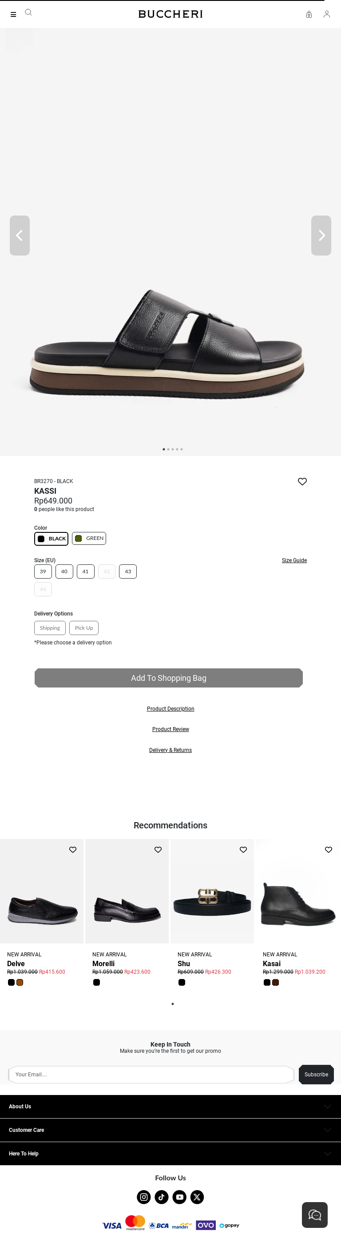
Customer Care (26, 1130)
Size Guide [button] (294, 560)
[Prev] (20, 236)
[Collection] (16, 14)
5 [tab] (181, 449)
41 (86, 571)
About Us (20, 1106)
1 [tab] (172, 1003)
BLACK (51, 539)
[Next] (321, 236)
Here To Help (24, 1154)
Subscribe (316, 1074)
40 (64, 571)
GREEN (88, 538)
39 (43, 571)
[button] (170, 709)
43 (128, 571)
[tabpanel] (170, 235)
